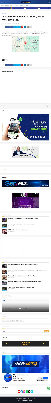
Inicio (2, 5)
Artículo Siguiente (46, 106)
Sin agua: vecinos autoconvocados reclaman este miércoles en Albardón (22, 275)
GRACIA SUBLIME (31, 398)
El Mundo (26, 5)
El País (16, 5)
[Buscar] (23, 331)
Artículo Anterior (4, 106)
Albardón (12, 5)
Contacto (31, 400)
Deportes (21, 5)
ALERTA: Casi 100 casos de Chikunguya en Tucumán (15, 308)
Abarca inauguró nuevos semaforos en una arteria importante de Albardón (23, 264)
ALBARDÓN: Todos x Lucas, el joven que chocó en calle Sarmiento (21, 224)
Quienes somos (25, 400)
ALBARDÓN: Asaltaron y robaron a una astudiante (18, 229)
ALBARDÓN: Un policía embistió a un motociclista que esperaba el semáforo (23, 218)
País (5, 13)
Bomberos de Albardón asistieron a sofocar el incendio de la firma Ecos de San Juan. (24, 281)
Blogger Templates (22, 398)
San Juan (7, 5)
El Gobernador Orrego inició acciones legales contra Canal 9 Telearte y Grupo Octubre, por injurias (27, 270)
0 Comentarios (16, 23)
